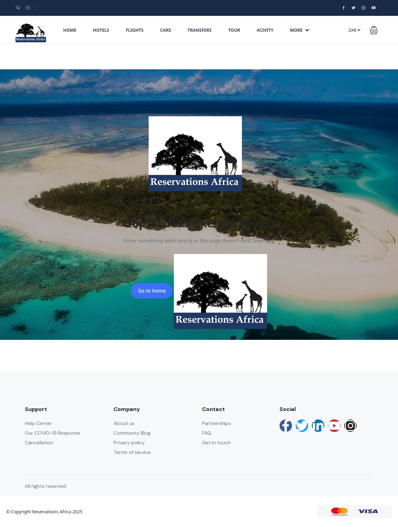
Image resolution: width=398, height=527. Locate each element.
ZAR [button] (354, 30)
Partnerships (216, 423)
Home (69, 30)
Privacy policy (129, 442)
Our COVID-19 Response (52, 433)
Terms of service (132, 452)
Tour (234, 30)
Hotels (101, 30)
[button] (374, 30)
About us (124, 423)
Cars (165, 30)
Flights (135, 30)
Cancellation (39, 442)
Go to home (152, 290)
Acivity (265, 30)
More (299, 30)
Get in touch (216, 442)
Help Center (38, 423)
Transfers (199, 30)
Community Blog (131, 433)
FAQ (206, 433)
